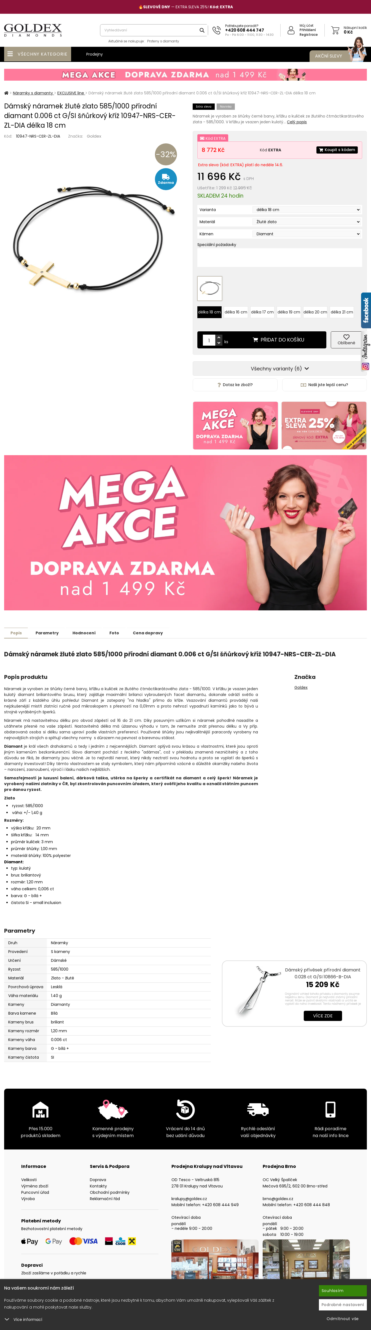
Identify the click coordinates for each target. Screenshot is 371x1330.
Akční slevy (335, 56)
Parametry (49, 629)
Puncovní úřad (35, 1189)
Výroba (28, 1195)
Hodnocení (88, 629)
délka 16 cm (236, 309)
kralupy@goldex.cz (189, 1195)
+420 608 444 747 (244, 30)
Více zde (323, 1012)
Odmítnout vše (343, 1318)
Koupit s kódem (336, 150)
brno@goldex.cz (278, 1195)
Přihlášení (308, 30)
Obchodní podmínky (110, 1189)
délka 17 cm (262, 309)
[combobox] (154, 30)
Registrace (309, 34)
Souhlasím (333, 1290)
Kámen (206, 234)
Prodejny (94, 54)
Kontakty (98, 1183)
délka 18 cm (209, 309)
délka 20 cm (315, 309)
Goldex (94, 136)
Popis (17, 629)
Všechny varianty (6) (280, 365)
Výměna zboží (34, 1183)
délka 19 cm (289, 309)
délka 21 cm (342, 309)
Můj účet (306, 25)
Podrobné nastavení (343, 1304)
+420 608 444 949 (220, 1201)
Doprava (98, 1176)
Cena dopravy (156, 629)
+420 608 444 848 (311, 1201)
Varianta (208, 209)
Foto (121, 629)
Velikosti (29, 1176)
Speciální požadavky (216, 244)
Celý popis (297, 122)
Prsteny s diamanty (163, 41)
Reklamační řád (105, 1195)
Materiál (207, 222)
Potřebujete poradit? (242, 26)
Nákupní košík (355, 28)
